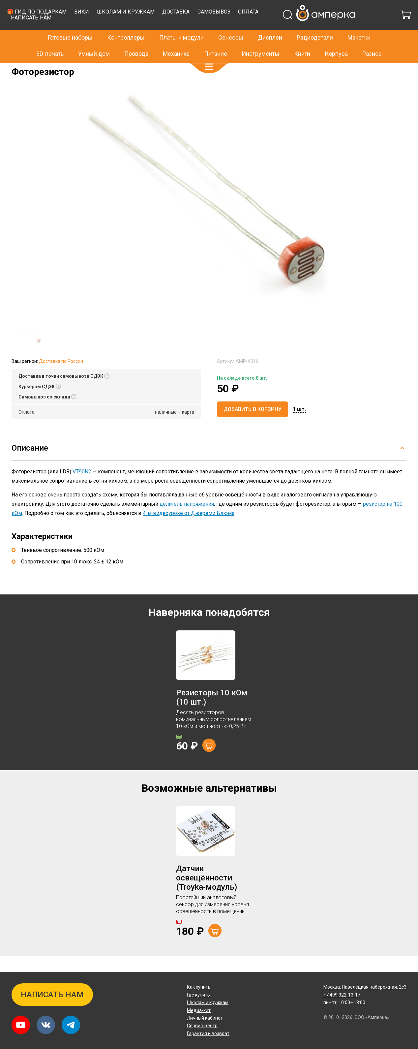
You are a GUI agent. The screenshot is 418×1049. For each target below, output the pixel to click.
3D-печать (50, 39)
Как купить (199, 987)
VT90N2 (82, 488)
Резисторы (78, 68)
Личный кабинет (205, 1018)
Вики (187, 28)
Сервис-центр (202, 1026)
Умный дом (94, 39)
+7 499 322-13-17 (318, 8)
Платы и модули (181, 23)
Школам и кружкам (232, 28)
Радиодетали (315, 23)
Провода (136, 39)
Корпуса (336, 39)
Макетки (359, 23)
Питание (215, 39)
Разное (372, 39)
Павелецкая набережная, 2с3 (364, 987)
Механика (176, 39)
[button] (209, 52)
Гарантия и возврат (208, 1033)
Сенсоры (230, 23)
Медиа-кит (199, 1010)
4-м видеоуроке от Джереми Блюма (188, 529)
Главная (20, 68)
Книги (302, 39)
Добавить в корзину (253, 426)
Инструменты (261, 39)
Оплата (354, 28)
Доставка (282, 28)
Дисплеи (270, 23)
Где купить (198, 995)
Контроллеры (126, 23)
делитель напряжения (187, 520)
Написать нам (137, 34)
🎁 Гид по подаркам (143, 28)
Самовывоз (320, 28)
